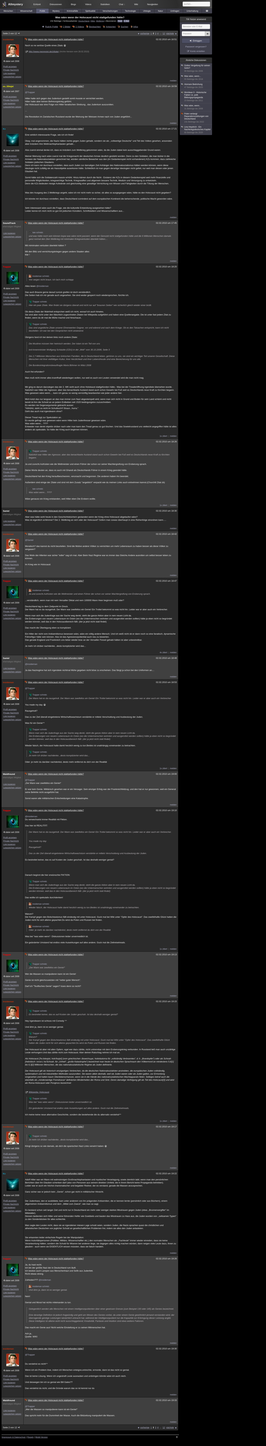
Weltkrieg (100, 21)
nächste (170, 33)
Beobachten (95, 26)
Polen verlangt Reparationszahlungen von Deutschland (196, 118)
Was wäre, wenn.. (196, 107)
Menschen (8, 11)
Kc (4, 129)
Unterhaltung (192, 11)
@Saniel (29, 540)
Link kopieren (9, 73)
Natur (160, 11)
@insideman (42, 286)
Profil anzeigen (10, 66)
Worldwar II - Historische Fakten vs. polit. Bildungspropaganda (196, 96)
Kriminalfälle (72, 11)
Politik (42, 11)
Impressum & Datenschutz (14, 1437)
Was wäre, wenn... (196, 78)
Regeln (30, 1437)
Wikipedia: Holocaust (38, 1092)
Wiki (136, 4)
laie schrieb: (36, 232)
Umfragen (174, 11)
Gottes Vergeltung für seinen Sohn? (196, 68)
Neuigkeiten (152, 4)
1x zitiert (163, 436)
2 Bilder (66, 26)
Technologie (130, 11)
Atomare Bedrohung (196, 86)
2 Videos (79, 26)
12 (164, 33)
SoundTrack (9, 223)
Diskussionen (56, 4)
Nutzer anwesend (196, 19)
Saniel (6, 511)
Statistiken (105, 4)
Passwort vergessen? (195, 46)
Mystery (56, 11)
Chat (122, 4)
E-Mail (126, 21)
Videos (88, 4)
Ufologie (147, 11)
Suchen (124, 26)
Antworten (111, 26)
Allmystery (15, 4)
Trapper (7, 267)
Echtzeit (37, 4)
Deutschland (83, 21)
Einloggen (197, 41)
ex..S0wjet (8, 86)
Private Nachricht (11, 70)
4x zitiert (163, 652)
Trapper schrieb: (38, 302)
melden (173, 81)
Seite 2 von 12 (11, 33)
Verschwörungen (110, 11)
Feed (120, 21)
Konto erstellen (197, 51)
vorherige (144, 33)
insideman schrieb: (39, 276)
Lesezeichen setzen (12, 77)
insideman (8, 39)
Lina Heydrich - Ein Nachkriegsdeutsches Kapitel (196, 130)
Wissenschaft (26, 11)
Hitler (92, 21)
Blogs (73, 4)
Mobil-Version (41, 1437)
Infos (135, 26)
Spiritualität (90, 11)
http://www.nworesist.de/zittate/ (43, 51)
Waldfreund (9, 774)
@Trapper (30, 92)
